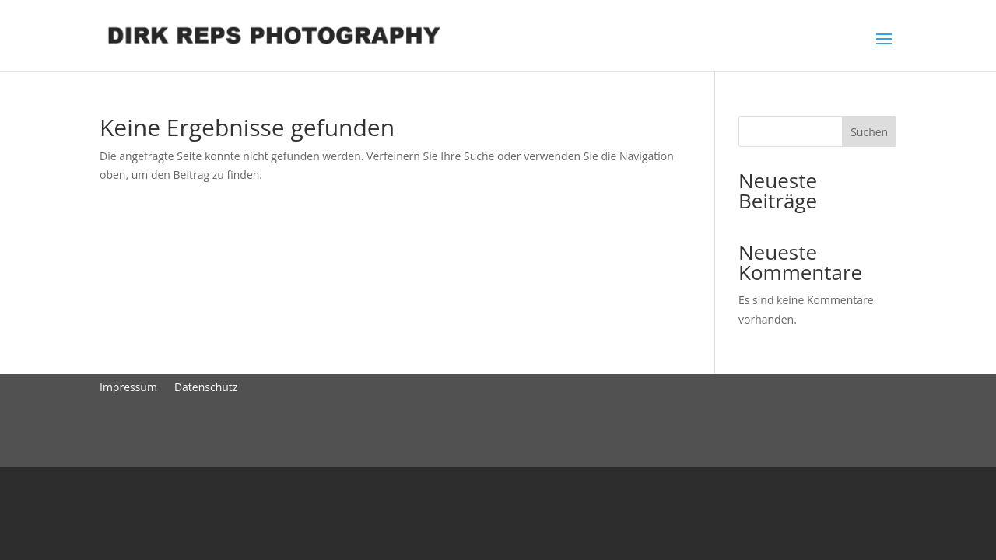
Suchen (869, 131)
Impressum (128, 386)
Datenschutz (205, 386)
